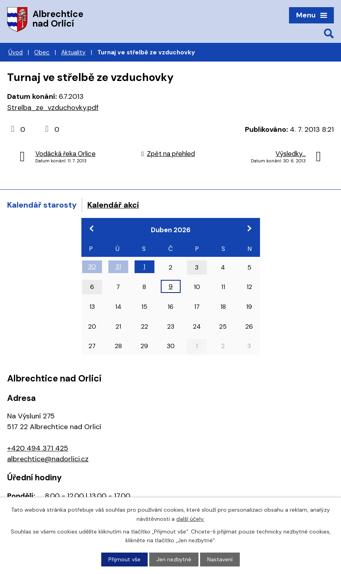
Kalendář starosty (42, 205)
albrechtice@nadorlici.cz (48, 459)
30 (92, 266)
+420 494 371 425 (37, 448)
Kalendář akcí (113, 205)
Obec (42, 52)
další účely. (190, 518)
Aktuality (73, 52)
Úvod (15, 52)
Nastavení (220, 559)
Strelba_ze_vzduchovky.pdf (52, 107)
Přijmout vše (124, 559)
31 (118, 266)
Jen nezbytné (173, 559)
